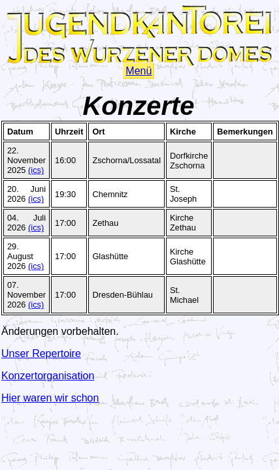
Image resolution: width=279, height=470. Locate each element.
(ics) (36, 170)
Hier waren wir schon (50, 397)
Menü (138, 70)
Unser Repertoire (41, 353)
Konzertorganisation (47, 375)
